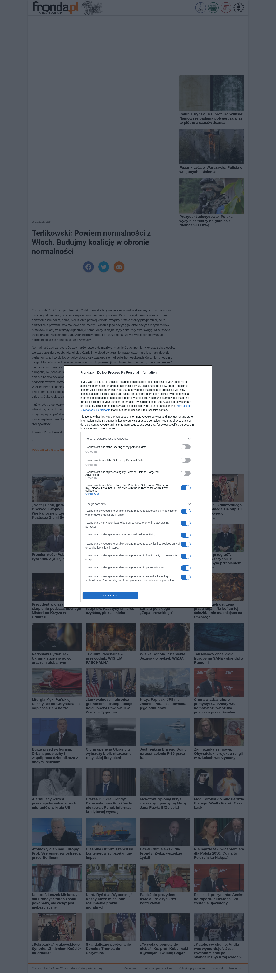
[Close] (204, 372)
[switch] (186, 446)
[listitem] (138, 438)
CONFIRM (110, 595)
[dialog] (138, 486)
